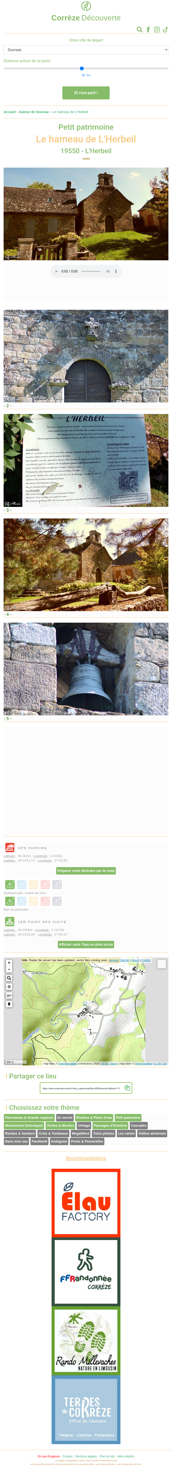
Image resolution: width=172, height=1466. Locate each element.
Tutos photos (103, 1133)
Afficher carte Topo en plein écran (86, 944)
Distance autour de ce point (27, 61)
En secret (64, 1117)
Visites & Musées (60, 1125)
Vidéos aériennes (152, 1133)
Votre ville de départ (86, 40)
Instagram (59, 1141)
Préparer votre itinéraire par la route (86, 871)
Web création (125, 1456)
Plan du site (107, 1456)
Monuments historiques (24, 1125)
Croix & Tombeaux (53, 1133)
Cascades (139, 1125)
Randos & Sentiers (20, 1133)
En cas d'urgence (49, 1456)
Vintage (84, 1125)
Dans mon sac (16, 1141)
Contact (67, 1456)
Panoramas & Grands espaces (29, 1117)
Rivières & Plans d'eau (94, 1117)
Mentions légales (86, 1456)
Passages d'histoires (110, 1125)
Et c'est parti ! (86, 93)
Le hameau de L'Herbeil (70, 112)
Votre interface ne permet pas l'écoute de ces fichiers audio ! (86, 271)
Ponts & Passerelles (87, 1141)
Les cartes (126, 1133)
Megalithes (80, 1133)
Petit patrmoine (128, 1117)
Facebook (39, 1141)
